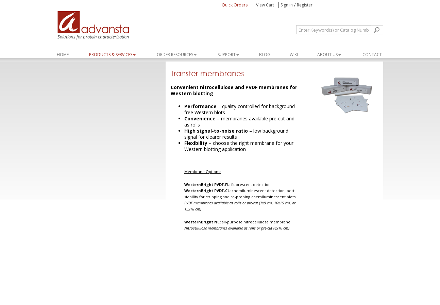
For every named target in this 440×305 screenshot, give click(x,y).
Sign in (287, 5)
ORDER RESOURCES (177, 54)
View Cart (265, 5)
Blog (264, 54)
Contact (372, 54)
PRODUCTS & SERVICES (112, 54)
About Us (329, 54)
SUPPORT (228, 54)
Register (304, 5)
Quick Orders (235, 5)
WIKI (294, 54)
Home (63, 54)
